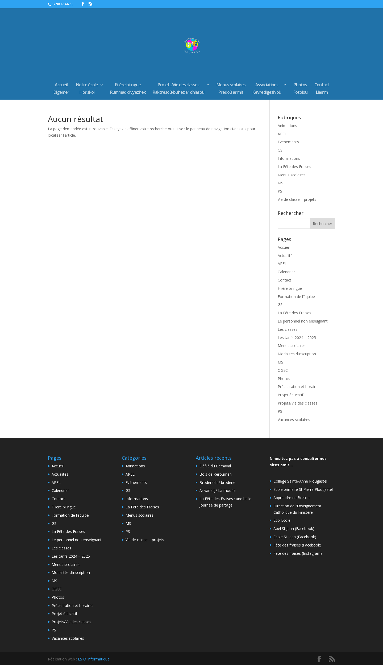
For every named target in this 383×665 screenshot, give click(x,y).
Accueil (284, 247)
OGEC (283, 370)
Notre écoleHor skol (87, 89)
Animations (287, 125)
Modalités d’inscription (297, 353)
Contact (284, 280)
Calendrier (286, 271)
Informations (289, 158)
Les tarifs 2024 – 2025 (297, 337)
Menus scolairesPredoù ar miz (231, 89)
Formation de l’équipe (296, 296)
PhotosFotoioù (300, 89)
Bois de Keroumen (215, 474)
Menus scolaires (292, 174)
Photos (284, 378)
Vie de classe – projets (297, 199)
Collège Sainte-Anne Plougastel (300, 481)
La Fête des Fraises (294, 166)
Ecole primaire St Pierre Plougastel (303, 489)
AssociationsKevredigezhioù (266, 89)
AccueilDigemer (61, 89)
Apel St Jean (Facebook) (293, 528)
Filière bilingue (290, 288)
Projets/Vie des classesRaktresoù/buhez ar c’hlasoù (178, 89)
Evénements (288, 141)
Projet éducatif (290, 394)
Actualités (286, 255)
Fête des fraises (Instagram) (297, 553)
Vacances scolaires (294, 419)
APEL (282, 133)
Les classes (287, 329)
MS (280, 182)
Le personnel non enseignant (303, 321)
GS (280, 150)
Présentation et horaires (298, 386)
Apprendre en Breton (291, 497)
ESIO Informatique (94, 659)
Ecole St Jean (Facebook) (294, 536)
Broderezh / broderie (217, 482)
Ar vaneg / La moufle (217, 490)
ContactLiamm (321, 89)
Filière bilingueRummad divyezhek (128, 89)
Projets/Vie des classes (297, 403)
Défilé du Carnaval (215, 465)
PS (280, 191)
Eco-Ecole (281, 520)
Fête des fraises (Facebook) (297, 545)
